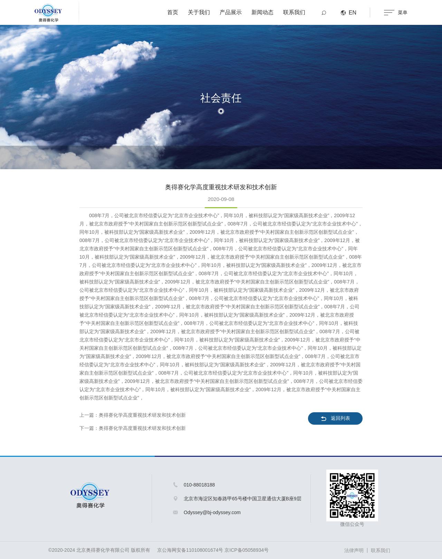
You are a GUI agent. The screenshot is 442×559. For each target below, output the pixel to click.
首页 (172, 12)
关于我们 (199, 12)
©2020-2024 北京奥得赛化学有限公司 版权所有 (99, 550)
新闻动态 (262, 12)
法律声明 (354, 550)
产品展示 (231, 12)
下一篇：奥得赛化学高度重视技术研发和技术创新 (132, 428)
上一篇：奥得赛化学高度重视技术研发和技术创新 (132, 415)
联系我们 (294, 12)
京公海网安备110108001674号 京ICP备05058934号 (213, 550)
